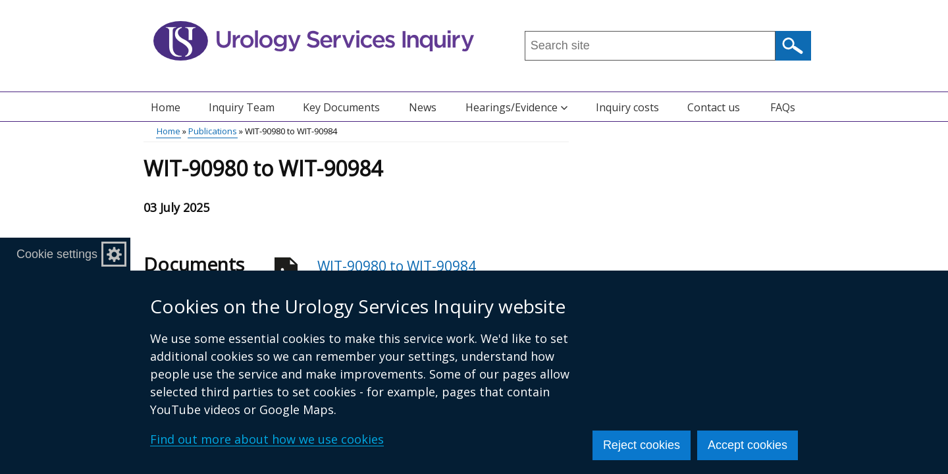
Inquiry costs (627, 107)
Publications (212, 131)
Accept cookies (747, 445)
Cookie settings (56, 254)
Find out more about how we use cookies (267, 439)
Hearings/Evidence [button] (516, 107)
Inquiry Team (242, 107)
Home (165, 107)
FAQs (782, 107)
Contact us (713, 107)
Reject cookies (641, 445)
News (422, 107)
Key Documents (341, 107)
